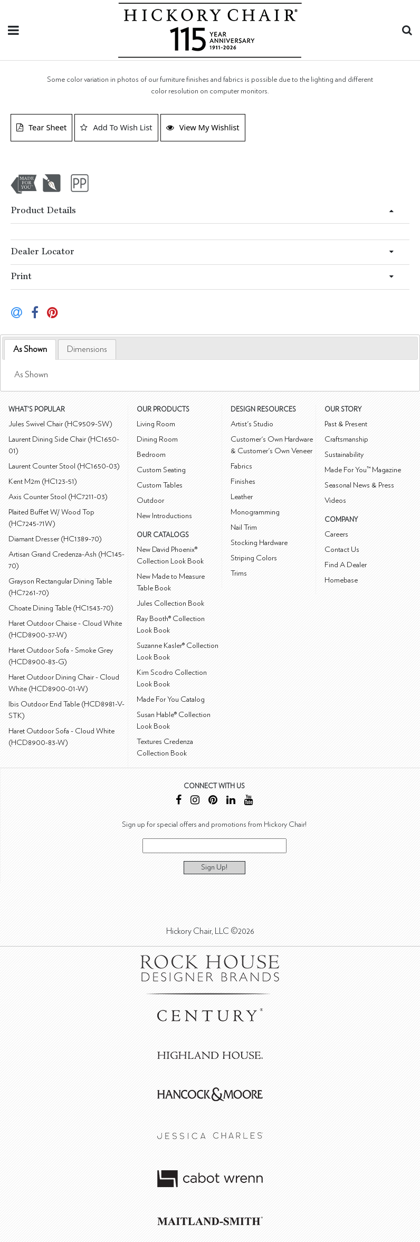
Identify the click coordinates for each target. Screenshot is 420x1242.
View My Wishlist (203, 127)
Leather (242, 497)
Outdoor (150, 500)
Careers (336, 534)
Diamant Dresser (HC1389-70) (55, 539)
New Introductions (164, 516)
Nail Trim (244, 527)
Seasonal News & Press (359, 485)
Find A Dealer (345, 565)
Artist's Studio (252, 424)
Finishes (243, 481)
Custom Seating (161, 470)
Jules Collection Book (170, 603)
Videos (335, 500)
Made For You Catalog (171, 699)
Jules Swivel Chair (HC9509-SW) (60, 424)
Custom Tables (160, 485)
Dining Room (157, 439)
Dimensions (87, 349)
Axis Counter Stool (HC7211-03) (58, 497)
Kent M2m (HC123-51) (42, 481)
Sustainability (344, 454)
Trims (239, 573)
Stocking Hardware (259, 543)
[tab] (30, 349)
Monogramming (255, 512)
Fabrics (241, 466)
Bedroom (151, 454)
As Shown (30, 349)
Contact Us (341, 549)
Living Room (156, 424)
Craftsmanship (346, 439)
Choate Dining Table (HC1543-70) (60, 608)
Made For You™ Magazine (362, 470)
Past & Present (345, 424)
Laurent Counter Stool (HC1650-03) (64, 466)
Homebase (341, 580)
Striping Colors (254, 558)
